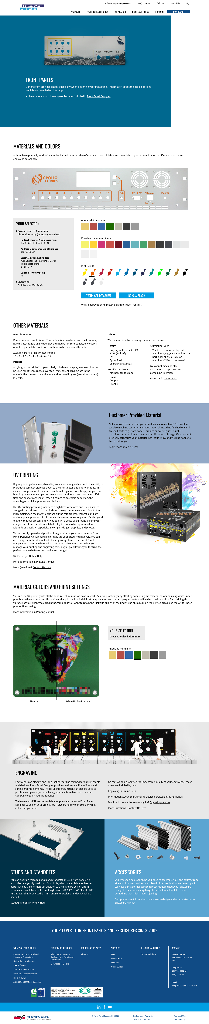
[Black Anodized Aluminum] (126, 226)
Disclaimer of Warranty (143, 1016)
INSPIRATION (120, 11)
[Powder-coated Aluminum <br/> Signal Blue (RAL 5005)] (126, 244)
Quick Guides (117, 966)
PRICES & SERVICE (140, 11)
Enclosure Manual (125, 902)
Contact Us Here (42, 567)
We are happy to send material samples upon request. (111, 304)
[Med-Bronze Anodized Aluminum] (118, 226)
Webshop (161, 3)
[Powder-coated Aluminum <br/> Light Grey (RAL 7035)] (185, 244)
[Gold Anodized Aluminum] (85, 226)
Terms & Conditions (142, 1019)
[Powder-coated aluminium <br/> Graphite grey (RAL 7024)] (168, 244)
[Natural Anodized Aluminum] (135, 226)
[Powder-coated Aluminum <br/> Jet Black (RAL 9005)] (160, 244)
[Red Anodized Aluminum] (93, 226)
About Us (175, 3)
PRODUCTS (75, 11)
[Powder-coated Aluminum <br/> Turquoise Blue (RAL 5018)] (135, 244)
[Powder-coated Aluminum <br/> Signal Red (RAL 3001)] (110, 244)
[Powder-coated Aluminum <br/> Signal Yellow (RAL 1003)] (93, 244)
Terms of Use (180, 1016)
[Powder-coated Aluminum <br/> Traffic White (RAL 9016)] (93, 254)
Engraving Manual (173, 796)
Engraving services (160, 802)
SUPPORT (159, 11)
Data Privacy (179, 1019)
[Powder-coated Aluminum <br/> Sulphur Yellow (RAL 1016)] (85, 244)
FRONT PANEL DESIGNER (97, 11)
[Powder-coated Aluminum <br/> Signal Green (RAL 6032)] (143, 244)
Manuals (115, 962)
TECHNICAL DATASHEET (98, 295)
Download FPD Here (60, 963)
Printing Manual (45, 561)
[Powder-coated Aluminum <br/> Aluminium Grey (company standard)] (177, 244)
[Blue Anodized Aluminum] (101, 226)
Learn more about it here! (123, 447)
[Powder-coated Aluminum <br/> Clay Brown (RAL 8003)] (151, 244)
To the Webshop (148, 954)
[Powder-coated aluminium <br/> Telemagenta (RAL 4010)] (101, 244)
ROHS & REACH (136, 295)
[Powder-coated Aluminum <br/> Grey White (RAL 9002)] (85, 254)
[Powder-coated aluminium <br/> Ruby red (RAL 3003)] (118, 244)
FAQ (113, 954)
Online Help (170, 378)
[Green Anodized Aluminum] (110, 226)
